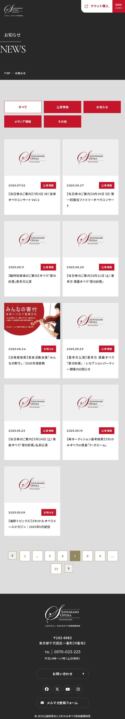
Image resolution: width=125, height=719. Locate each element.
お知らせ (102, 107)
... (37, 556)
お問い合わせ (62, 674)
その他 (62, 121)
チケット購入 (100, 6)
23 (56, 569)
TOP (7, 73)
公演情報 (62, 107)
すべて (23, 107)
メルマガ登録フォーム (62, 703)
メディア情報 (22, 121)
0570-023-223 (67, 652)
